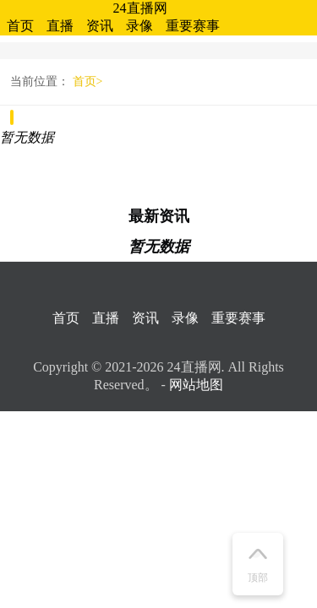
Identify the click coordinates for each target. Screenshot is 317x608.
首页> (88, 81)
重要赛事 (193, 26)
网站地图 (196, 384)
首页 (20, 26)
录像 (139, 26)
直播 (60, 26)
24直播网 (140, 8)
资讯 (99, 26)
